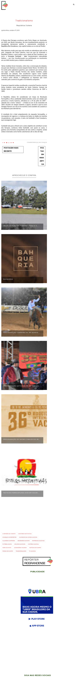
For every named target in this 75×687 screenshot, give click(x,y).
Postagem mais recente (11, 149)
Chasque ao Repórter (9, 537)
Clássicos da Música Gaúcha (28, 537)
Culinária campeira (8, 540)
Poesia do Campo (7, 551)
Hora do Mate (6, 547)
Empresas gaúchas (38, 540)
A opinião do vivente (9, 533)
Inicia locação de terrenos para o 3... (20, 226)
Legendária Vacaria (20, 547)
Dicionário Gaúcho (23, 540)
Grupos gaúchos (19, 544)
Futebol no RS (7, 544)
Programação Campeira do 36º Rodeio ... (21, 332)
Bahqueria (8, 279)
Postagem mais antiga (42, 156)
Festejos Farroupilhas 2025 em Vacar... (21, 493)
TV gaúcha (32, 551)
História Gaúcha (33, 544)
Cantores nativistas (25, 533)
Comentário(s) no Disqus (37, 142)
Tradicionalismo (24, 21)
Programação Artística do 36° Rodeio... (21, 386)
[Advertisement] (37, 654)
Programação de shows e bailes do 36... (21, 439)
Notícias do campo (35, 547)
